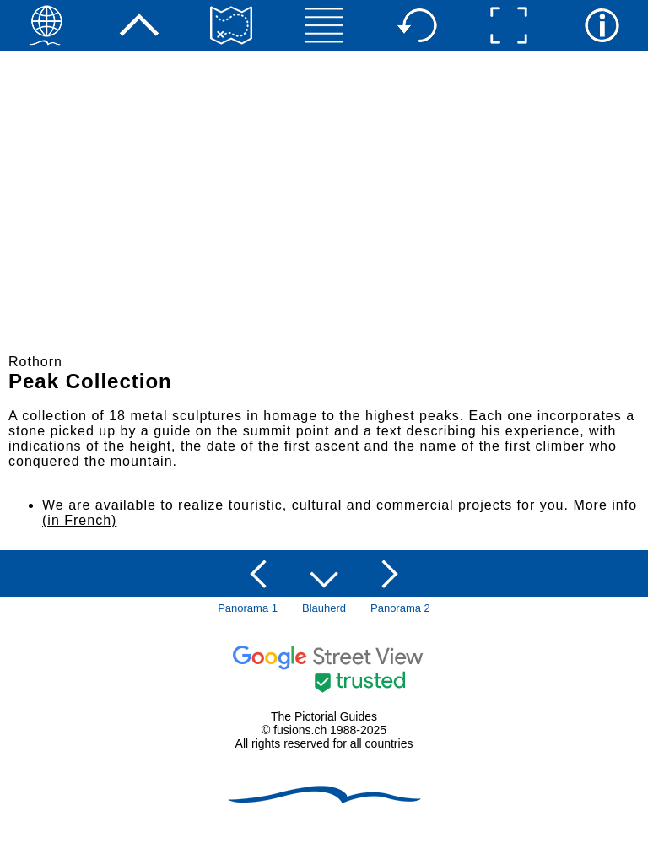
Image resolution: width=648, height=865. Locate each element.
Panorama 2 (400, 608)
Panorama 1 (248, 608)
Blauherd (324, 608)
